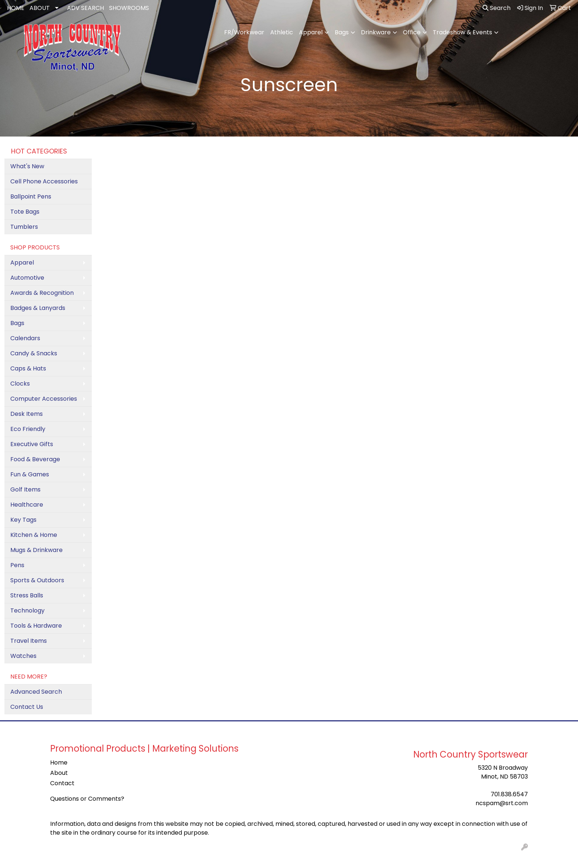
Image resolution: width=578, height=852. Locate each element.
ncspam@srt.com (502, 803)
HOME (15, 8)
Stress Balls (26, 595)
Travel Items (28, 641)
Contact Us (26, 707)
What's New (27, 166)
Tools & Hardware (36, 625)
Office (412, 32)
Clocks (20, 383)
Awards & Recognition (42, 293)
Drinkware (376, 32)
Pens (17, 565)
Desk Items (26, 414)
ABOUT (39, 8)
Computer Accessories (43, 398)
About (59, 773)
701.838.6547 (509, 794)
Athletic (281, 32)
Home (58, 762)
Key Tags (23, 519)
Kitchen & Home (33, 535)
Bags (342, 32)
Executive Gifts (31, 444)
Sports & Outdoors (37, 580)
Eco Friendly (27, 429)
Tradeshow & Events (462, 32)
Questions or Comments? (87, 798)
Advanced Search (36, 691)
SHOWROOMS (129, 8)
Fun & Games (29, 474)
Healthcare (26, 504)
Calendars (25, 338)
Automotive (27, 277)
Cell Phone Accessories (44, 181)
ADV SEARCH (85, 8)
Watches (23, 656)
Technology (27, 610)
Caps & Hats (28, 368)
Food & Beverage (35, 459)
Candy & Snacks (33, 353)
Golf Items (25, 489)
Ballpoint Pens (30, 196)
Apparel (311, 32)
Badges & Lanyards (37, 308)
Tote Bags (24, 211)
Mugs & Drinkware (36, 550)
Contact (62, 783)
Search (497, 8)
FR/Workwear (244, 32)
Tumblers (24, 227)
